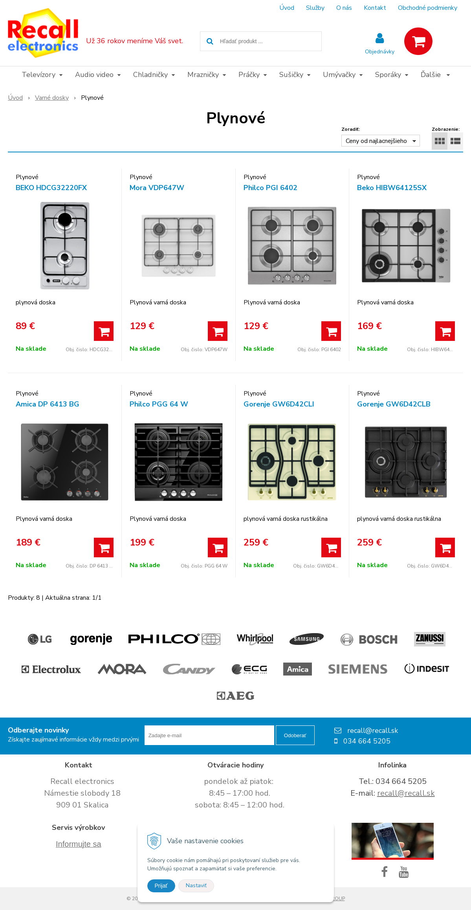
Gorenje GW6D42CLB (394, 404)
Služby (315, 8)
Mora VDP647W (157, 187)
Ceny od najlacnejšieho (376, 141)
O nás (344, 8)
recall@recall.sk (406, 793)
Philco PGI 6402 (270, 187)
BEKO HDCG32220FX (51, 187)
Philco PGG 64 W (159, 404)
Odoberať (295, 735)
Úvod (286, 8)
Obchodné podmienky (427, 8)
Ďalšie (435, 74)
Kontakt (375, 8)
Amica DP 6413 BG (47, 404)
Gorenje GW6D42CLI (279, 404)
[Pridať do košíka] (104, 331)
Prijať (161, 886)
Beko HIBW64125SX (392, 187)
